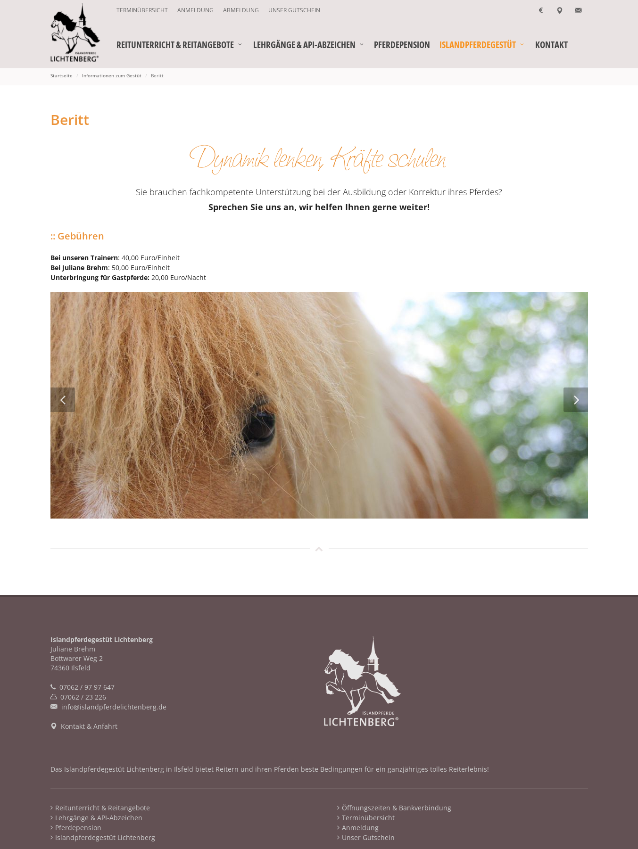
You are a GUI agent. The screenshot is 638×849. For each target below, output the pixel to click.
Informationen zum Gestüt (111, 75)
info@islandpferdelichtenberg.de (113, 706)
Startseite (61, 75)
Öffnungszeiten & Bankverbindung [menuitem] (396, 807)
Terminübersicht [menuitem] (142, 10)
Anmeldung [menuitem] (195, 10)
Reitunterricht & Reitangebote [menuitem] (102, 807)
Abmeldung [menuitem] (241, 10)
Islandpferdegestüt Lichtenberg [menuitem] (105, 837)
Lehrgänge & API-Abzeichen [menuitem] (98, 817)
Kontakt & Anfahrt (89, 726)
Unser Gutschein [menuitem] (294, 10)
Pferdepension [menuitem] (78, 827)
